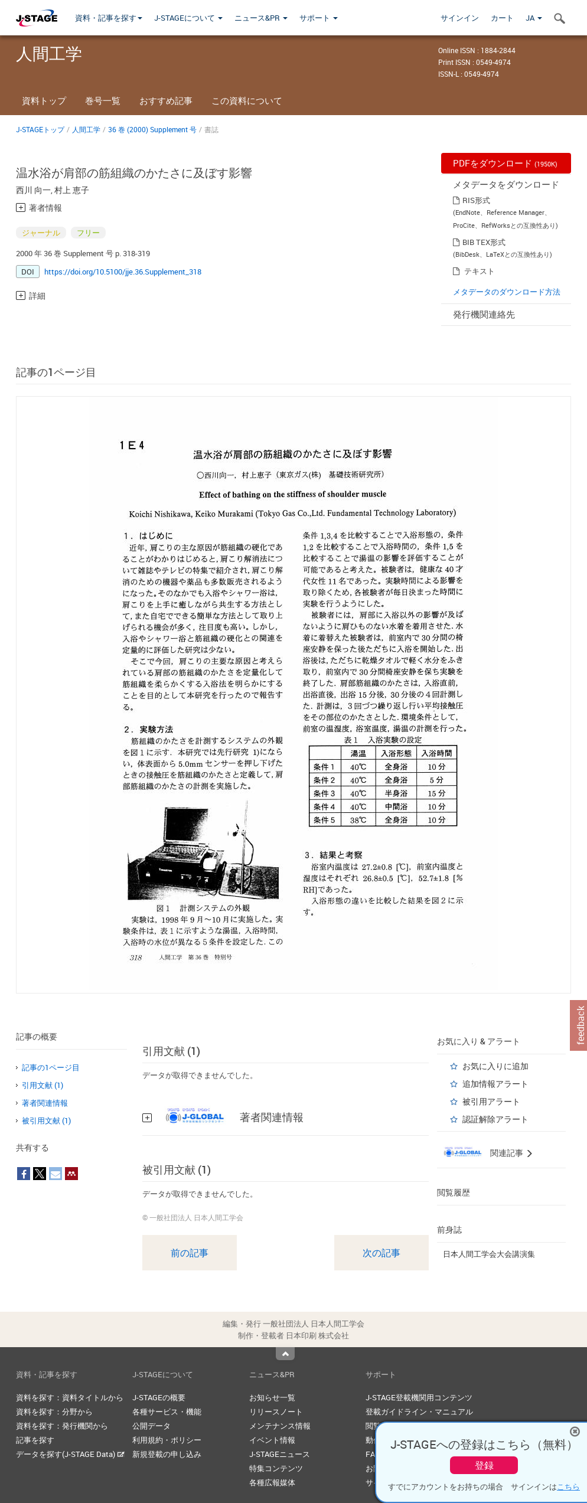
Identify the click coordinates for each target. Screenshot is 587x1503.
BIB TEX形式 (484, 242)
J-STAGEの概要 (158, 1397)
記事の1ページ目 (51, 1067)
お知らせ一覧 (272, 1397)
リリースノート (276, 1411)
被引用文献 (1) (46, 1120)
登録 (484, 1465)
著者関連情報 (45, 1102)
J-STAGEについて (188, 17)
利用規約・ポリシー (166, 1440)
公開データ (151, 1425)
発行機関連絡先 (484, 314)
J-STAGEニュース (279, 1454)
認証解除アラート (495, 1119)
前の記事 (189, 1252)
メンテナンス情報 (280, 1425)
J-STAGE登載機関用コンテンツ (419, 1397)
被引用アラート (491, 1101)
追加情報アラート (495, 1083)
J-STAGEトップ (40, 129)
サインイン (460, 17)
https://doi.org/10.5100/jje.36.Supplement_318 (122, 271)
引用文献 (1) (42, 1085)
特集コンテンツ (276, 1468)
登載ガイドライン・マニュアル (419, 1411)
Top (285, 1353)
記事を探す (35, 1440)
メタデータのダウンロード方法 (506, 291)
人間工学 (86, 129)
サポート (318, 17)
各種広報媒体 (272, 1482)
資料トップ (44, 100)
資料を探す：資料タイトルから (69, 1397)
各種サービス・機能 (166, 1411)
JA (534, 17)
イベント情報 (272, 1440)
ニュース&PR (261, 17)
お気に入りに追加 (495, 1065)
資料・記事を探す (108, 17)
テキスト (479, 271)
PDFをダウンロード (505, 163)
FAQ (373, 1454)
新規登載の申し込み (166, 1454)
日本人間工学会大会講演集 (489, 1254)
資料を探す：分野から (54, 1411)
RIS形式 (476, 200)
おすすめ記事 (166, 100)
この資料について (246, 100)
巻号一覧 (102, 100)
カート (502, 17)
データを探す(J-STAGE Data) (70, 1454)
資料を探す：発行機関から (62, 1425)
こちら (568, 1486)
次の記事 (381, 1252)
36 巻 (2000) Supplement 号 (152, 129)
